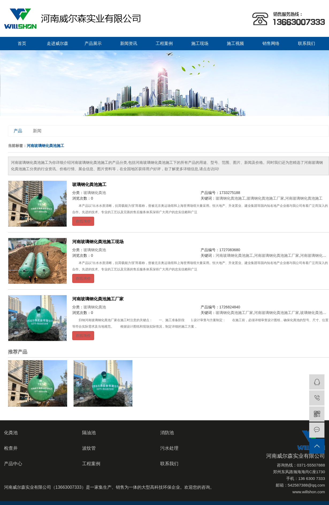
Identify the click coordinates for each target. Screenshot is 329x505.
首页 (22, 43)
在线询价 (83, 221)
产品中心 (13, 463)
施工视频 (235, 43)
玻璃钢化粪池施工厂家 (265, 198)
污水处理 (169, 448)
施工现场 (199, 43)
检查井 (11, 448)
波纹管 (89, 448)
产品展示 (93, 43)
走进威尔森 (57, 43)
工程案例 (164, 43)
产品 (18, 131)
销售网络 (271, 43)
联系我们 (306, 43)
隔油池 (89, 432)
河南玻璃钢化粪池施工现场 (98, 241)
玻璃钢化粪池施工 (89, 184)
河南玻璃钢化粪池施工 (304, 198)
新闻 (37, 131)
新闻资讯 (128, 43)
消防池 (167, 432)
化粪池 (11, 432)
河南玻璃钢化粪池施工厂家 (276, 255)
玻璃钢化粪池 (94, 193)
